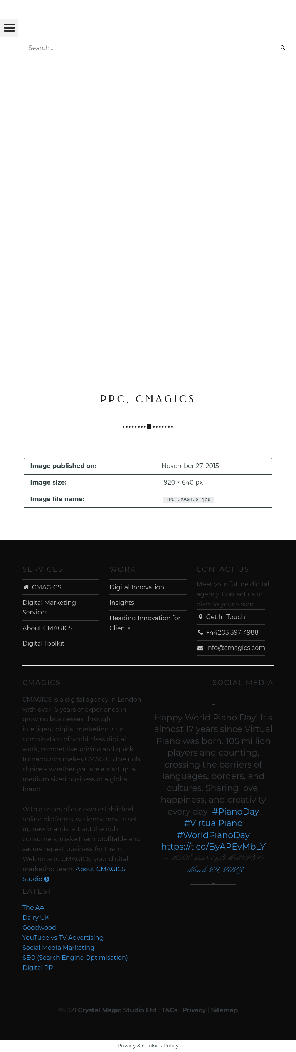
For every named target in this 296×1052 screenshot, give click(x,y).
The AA (33, 907)
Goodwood (39, 927)
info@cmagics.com (231, 647)
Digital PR (37, 967)
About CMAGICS (47, 628)
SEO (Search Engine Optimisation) (75, 957)
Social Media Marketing (58, 947)
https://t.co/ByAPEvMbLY (213, 847)
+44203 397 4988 (228, 632)
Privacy (194, 1010)
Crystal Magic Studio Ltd (117, 1010)
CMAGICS (41, 587)
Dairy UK (35, 917)
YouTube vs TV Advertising (63, 937)
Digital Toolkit (43, 643)
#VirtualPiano (213, 823)
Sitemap (224, 1010)
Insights (121, 602)
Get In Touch (221, 617)
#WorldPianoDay (213, 835)
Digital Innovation (136, 587)
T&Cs (169, 1010)
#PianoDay (235, 811)
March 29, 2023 (213, 870)
